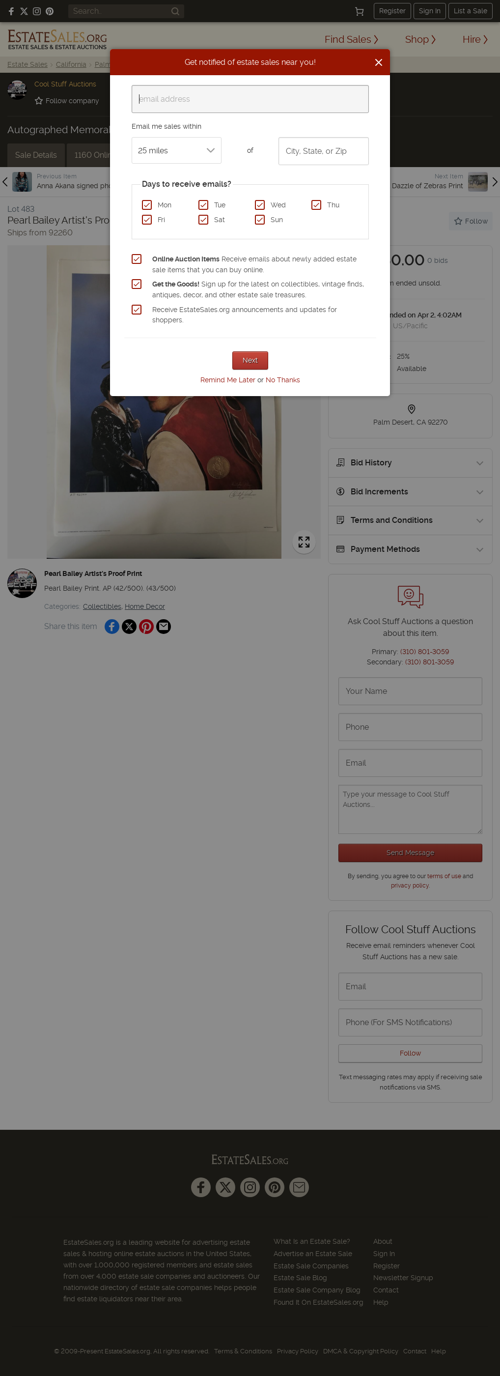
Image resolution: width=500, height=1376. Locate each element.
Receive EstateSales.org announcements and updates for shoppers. (244, 315)
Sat (219, 220)
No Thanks (283, 380)
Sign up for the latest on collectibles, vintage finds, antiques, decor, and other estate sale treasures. (258, 289)
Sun (277, 220)
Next (250, 360)
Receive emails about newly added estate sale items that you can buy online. (254, 264)
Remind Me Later (227, 380)
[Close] (379, 62)
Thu (333, 205)
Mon (164, 205)
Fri (161, 220)
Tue (219, 205)
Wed (278, 205)
